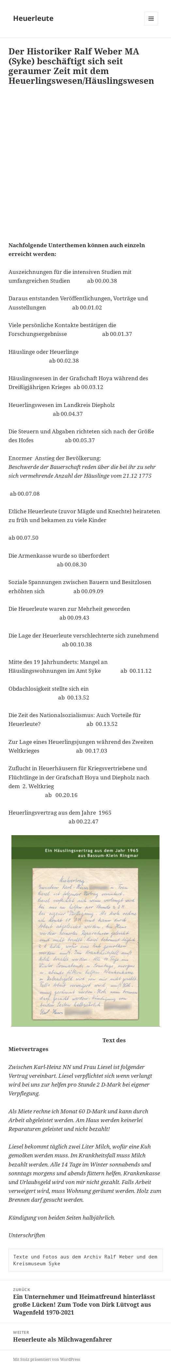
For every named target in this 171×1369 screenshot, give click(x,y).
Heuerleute (33, 18)
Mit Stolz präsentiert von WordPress (46, 1359)
